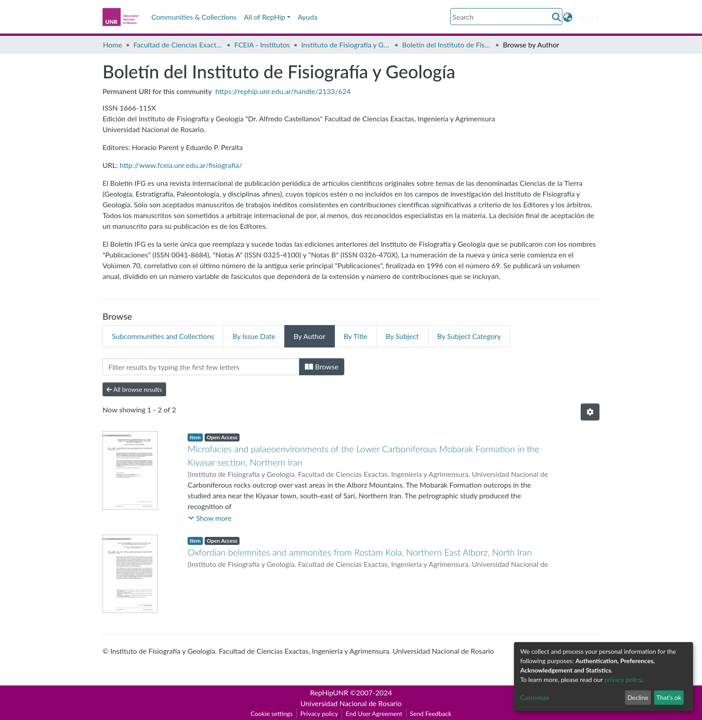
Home (112, 44)
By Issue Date (253, 336)
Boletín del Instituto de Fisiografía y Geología (447, 44)
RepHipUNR (329, 692)
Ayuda (307, 17)
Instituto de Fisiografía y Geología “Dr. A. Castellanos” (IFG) (346, 44)
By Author (309, 336)
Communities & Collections (193, 17)
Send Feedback (431, 713)
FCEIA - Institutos (262, 44)
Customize (534, 697)
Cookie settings (272, 713)
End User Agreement (374, 713)
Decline (637, 697)
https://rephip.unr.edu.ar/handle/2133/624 (283, 91)
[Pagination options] (590, 411)
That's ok (668, 697)
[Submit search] (556, 17)
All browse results (134, 389)
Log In (583, 17)
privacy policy (623, 679)
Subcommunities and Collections (163, 336)
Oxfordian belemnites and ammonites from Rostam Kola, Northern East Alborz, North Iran (360, 552)
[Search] (506, 16)
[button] (568, 17)
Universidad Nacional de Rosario (351, 703)
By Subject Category (469, 336)
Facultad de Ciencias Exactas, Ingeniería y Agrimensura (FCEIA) (178, 44)
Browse (321, 366)
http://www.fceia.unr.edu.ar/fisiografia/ (181, 165)
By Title (356, 336)
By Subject (402, 336)
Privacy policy (319, 713)
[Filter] (201, 366)
